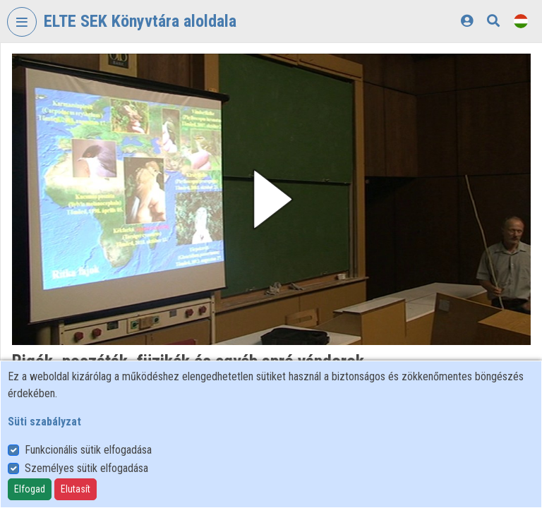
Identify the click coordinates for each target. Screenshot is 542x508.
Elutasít (75, 489)
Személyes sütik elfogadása (86, 468)
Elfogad (29, 489)
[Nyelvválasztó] (521, 20)
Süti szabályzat (44, 421)
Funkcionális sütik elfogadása (88, 449)
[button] (271, 199)
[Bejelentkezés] (467, 20)
